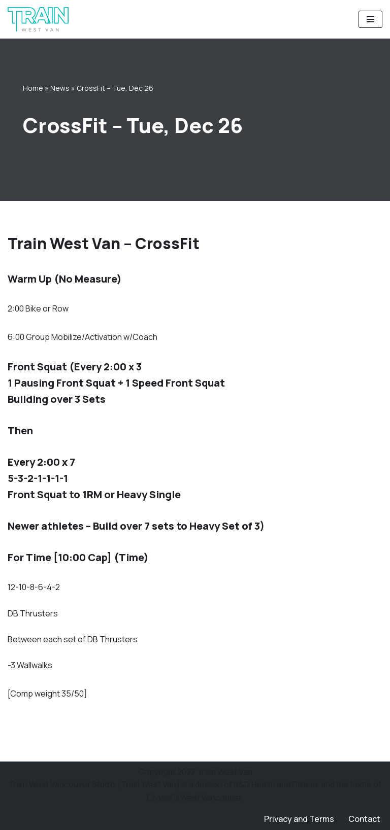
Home (33, 88)
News (60, 88)
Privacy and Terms (299, 818)
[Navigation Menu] (370, 19)
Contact (364, 818)
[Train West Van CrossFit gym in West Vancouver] (38, 19)
